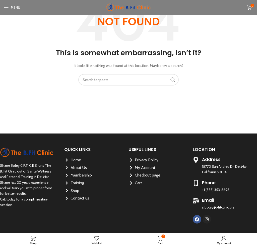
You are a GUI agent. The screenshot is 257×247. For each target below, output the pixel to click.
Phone (209, 183)
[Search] (128, 80)
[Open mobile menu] (12, 7)
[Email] (196, 201)
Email (208, 200)
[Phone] (196, 183)
